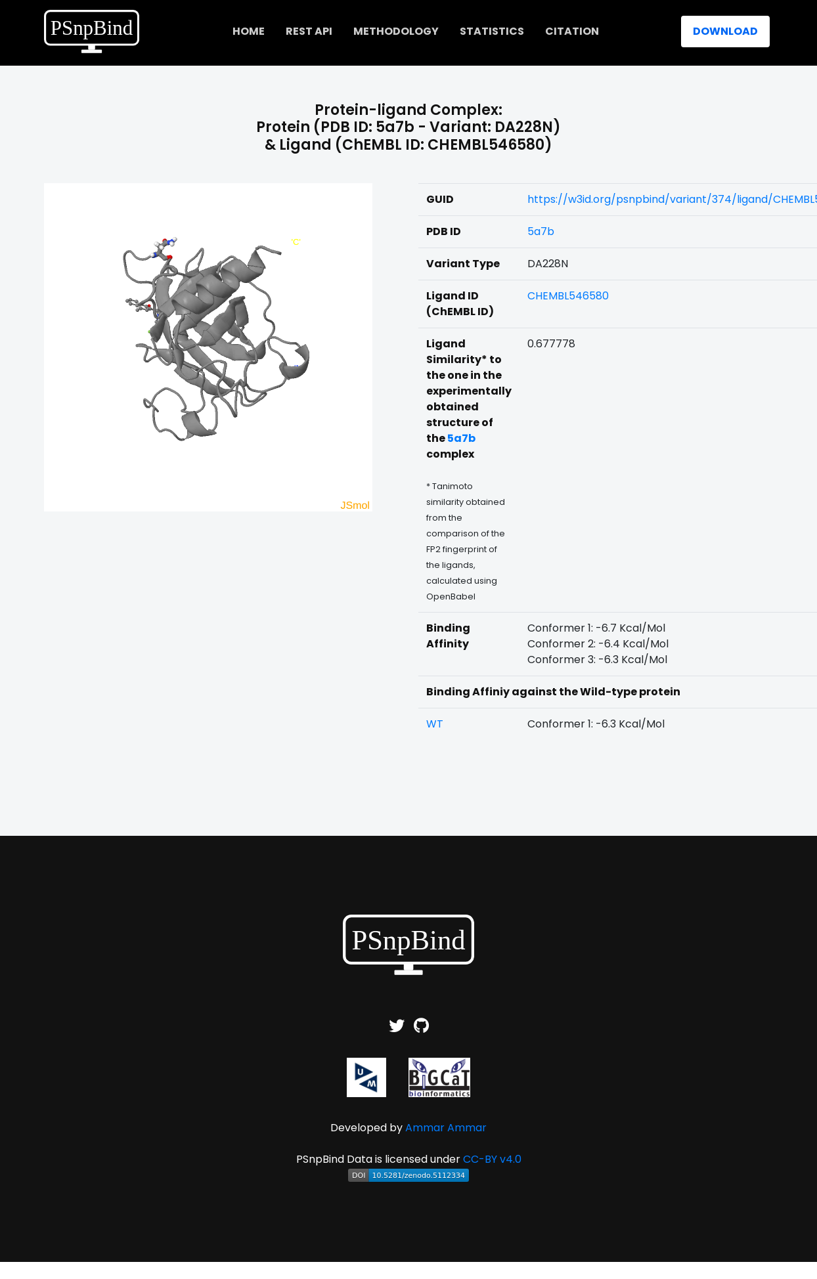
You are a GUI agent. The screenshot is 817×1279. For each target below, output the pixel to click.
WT (434, 723)
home (248, 31)
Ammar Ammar (446, 1127)
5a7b (540, 231)
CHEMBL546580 (568, 295)
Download (725, 31)
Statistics (492, 31)
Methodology (396, 31)
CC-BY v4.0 (492, 1159)
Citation (572, 31)
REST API (309, 31)
